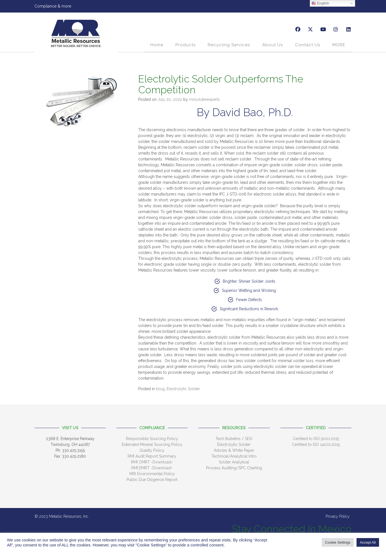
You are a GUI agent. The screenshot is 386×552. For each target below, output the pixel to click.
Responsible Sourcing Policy (152, 438)
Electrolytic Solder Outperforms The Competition (220, 84)
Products (185, 44)
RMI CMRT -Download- (152, 462)
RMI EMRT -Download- (152, 468)
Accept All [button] (368, 542)
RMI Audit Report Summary (152, 456)
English (320, 3)
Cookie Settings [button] (337, 542)
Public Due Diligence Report (152, 479)
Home (156, 44)
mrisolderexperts (204, 99)
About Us (272, 44)
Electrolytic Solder (183, 389)
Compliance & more (52, 6)
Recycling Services (229, 44)
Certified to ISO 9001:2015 (316, 438)
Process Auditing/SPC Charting (234, 468)
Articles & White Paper (234, 450)
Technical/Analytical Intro (234, 456)
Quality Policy (152, 450)
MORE (338, 44)
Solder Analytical (234, 462)
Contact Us (307, 44)
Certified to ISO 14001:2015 (316, 444)
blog (160, 389)
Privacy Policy (338, 516)
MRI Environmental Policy (152, 474)
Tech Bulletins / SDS (234, 438)
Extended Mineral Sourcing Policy (152, 444)
